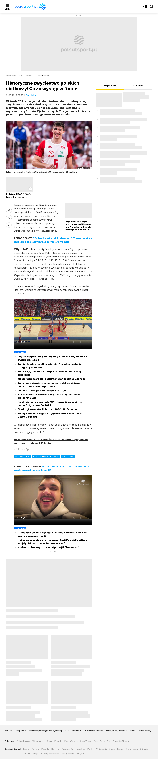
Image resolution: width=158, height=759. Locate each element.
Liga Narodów (43, 75)
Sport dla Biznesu (121, 741)
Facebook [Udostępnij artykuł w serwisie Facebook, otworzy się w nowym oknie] (9, 210)
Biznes (120, 749)
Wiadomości (38, 741)
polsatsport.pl (13, 75)
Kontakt (9, 730)
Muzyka (80, 753)
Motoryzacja (132, 749)
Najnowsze (110, 85)
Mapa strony (145, 730)
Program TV (67, 749)
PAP (67, 730)
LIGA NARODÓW (22, 457)
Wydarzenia (101, 749)
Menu (7, 9)
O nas (133, 730)
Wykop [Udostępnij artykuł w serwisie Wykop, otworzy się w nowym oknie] (9, 225)
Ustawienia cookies (93, 730)
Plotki (90, 749)
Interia (26, 749)
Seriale (26, 753)
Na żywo (55, 749)
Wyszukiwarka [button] (151, 6)
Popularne (138, 85)
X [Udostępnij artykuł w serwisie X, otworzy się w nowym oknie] (9, 217)
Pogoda (58, 741)
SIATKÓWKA (67, 457)
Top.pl (35, 753)
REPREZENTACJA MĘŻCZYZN (46, 457)
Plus (96, 741)
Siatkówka (28, 75)
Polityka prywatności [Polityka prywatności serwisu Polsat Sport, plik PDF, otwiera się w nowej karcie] (116, 730)
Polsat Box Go (23, 741)
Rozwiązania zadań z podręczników (57, 753)
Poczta (35, 749)
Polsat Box (105, 741)
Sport (49, 741)
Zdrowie (144, 749)
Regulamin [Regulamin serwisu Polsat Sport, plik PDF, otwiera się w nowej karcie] (21, 730)
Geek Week (85, 741)
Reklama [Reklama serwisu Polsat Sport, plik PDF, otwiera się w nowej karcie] (76, 730)
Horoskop (80, 749)
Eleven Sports (71, 741)
